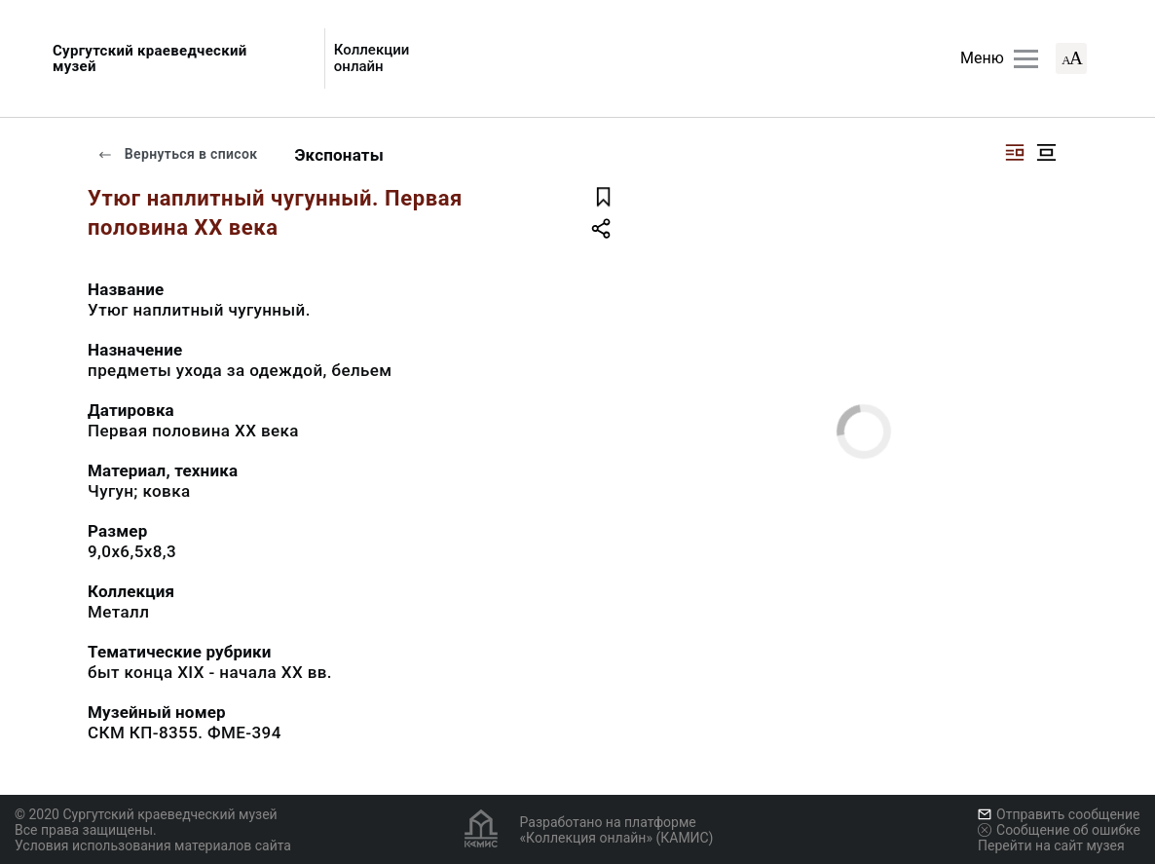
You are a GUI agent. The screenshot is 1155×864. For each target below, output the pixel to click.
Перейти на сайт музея (1051, 845)
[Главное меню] (1026, 59)
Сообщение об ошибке (1059, 830)
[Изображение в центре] (1046, 152)
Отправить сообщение (1058, 814)
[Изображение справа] (1014, 152)
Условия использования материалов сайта (153, 845)
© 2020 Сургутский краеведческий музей (146, 814)
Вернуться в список (177, 154)
